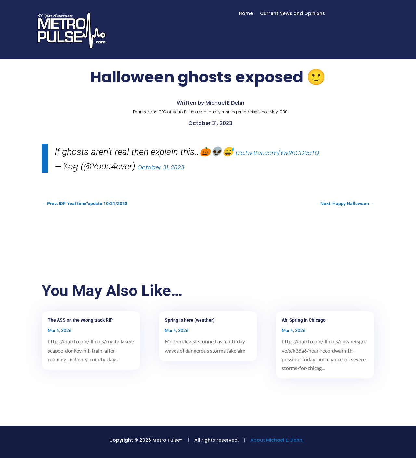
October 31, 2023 (160, 167)
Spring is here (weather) (189, 320)
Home (246, 14)
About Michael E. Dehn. (276, 440)
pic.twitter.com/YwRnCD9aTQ (277, 153)
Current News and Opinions (292, 14)
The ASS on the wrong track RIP (80, 320)
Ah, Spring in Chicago (304, 320)
